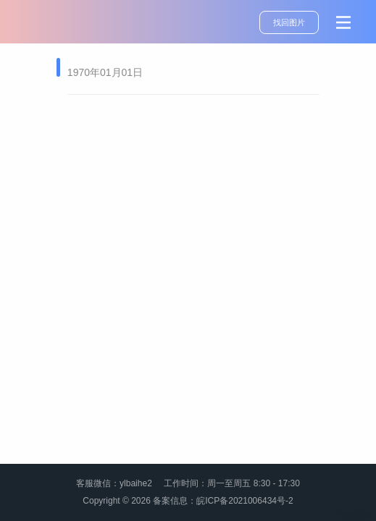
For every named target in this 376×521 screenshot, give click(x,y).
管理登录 (355, 515)
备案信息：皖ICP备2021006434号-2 (223, 501)
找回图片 (289, 22)
